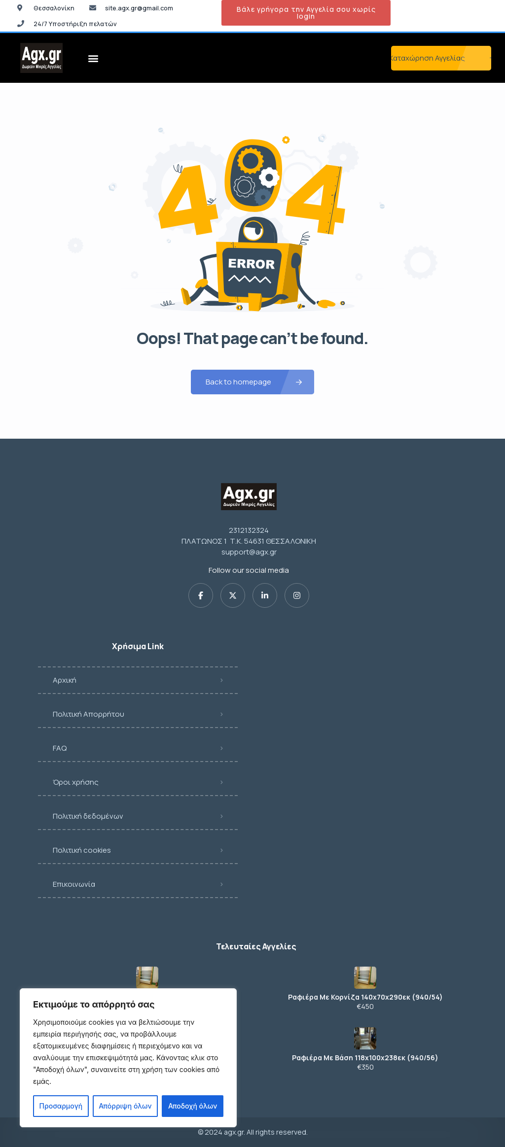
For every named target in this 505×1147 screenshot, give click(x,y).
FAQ (60, 748)
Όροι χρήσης (76, 782)
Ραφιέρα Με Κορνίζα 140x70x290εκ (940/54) (365, 997)
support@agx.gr (249, 552)
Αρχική (64, 680)
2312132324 (249, 530)
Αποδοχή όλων (192, 1106)
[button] (93, 58)
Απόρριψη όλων (125, 1106)
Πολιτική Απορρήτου (88, 714)
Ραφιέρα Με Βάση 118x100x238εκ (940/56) (365, 1057)
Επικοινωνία (74, 884)
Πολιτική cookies (82, 850)
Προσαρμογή (61, 1106)
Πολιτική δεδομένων (88, 816)
